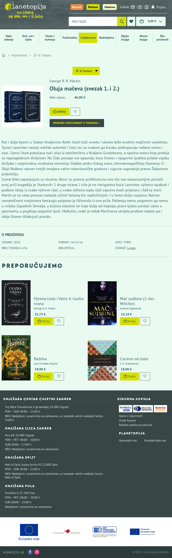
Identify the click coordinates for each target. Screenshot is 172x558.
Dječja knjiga (125, 37)
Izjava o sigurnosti (130, 416)
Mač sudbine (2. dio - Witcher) (137, 301)
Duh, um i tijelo (28, 37)
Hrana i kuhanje (50, 37)
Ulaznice (109, 7)
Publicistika (70, 37)
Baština (40, 358)
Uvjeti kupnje (127, 420)
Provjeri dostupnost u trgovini (77, 123)
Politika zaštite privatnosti (135, 425)
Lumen (131, 248)
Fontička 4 (11, 493)
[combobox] (93, 21)
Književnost (88, 37)
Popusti (77, 7)
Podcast (93, 7)
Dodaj (59, 111)
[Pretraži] (121, 21)
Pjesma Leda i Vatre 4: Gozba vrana (59, 301)
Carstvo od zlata (134, 358)
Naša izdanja (8, 37)
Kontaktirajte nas (155, 440)
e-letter (127, 7)
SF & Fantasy (42, 55)
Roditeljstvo (106, 37)
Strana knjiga (144, 37)
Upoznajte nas (128, 440)
